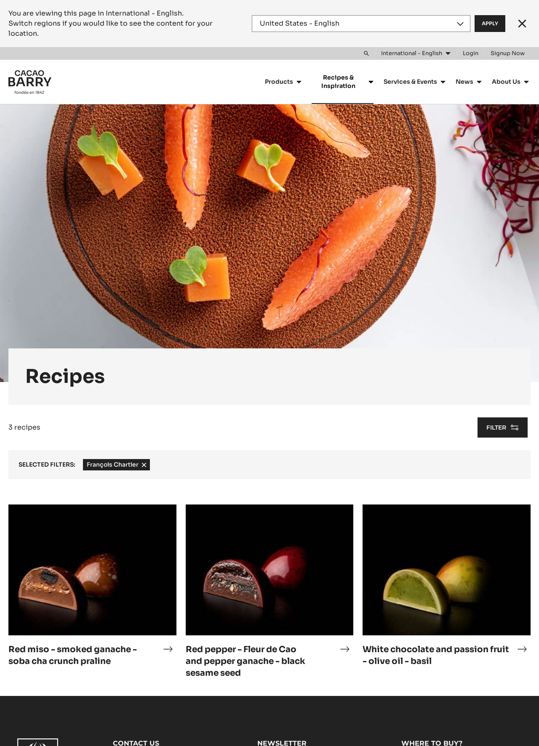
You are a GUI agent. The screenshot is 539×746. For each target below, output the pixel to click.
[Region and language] (361, 23)
